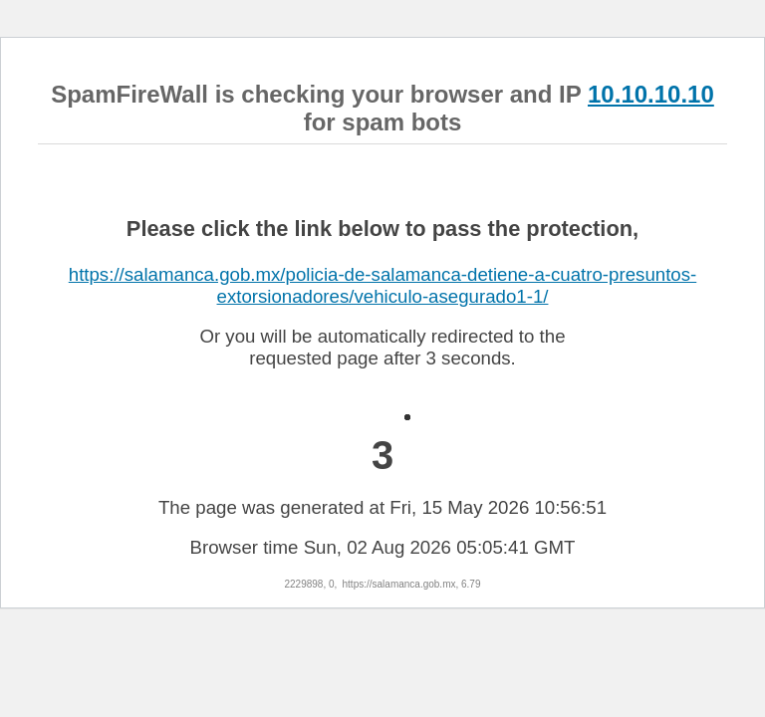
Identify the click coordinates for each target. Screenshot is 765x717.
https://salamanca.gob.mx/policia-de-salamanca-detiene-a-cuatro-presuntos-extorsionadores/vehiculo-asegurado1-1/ (382, 285)
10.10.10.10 (651, 94)
